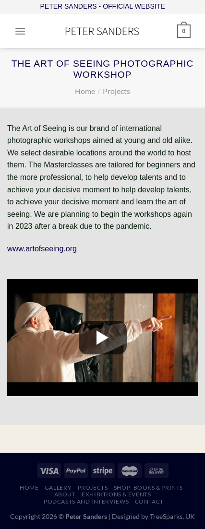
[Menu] (20, 31)
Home (85, 90)
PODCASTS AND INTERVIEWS (86, 501)
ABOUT (65, 494)
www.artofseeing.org (42, 249)
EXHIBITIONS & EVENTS (116, 494)
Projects (116, 90)
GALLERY (58, 487)
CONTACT (149, 501)
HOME (29, 487)
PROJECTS (93, 487)
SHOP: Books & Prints (148, 487)
